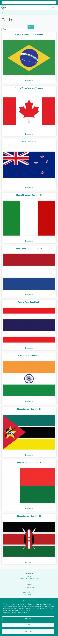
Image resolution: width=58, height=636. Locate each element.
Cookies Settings (29, 592)
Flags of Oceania (29, 141)
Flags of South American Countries (29, 34)
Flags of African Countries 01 (29, 409)
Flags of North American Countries (29, 88)
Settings (28, 618)
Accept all (28, 631)
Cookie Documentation (23, 612)
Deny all (28, 625)
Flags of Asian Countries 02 (29, 355)
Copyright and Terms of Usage (29, 578)
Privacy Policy (29, 588)
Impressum (29, 594)
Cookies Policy (29, 590)
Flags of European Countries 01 (29, 195)
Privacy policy (6, 612)
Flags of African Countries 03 (29, 516)
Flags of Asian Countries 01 (29, 302)
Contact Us (29, 581)
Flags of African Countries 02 (29, 462)
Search (4, 26)
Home (3, 13)
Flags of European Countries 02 (29, 248)
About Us (29, 576)
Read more (29, 81)
